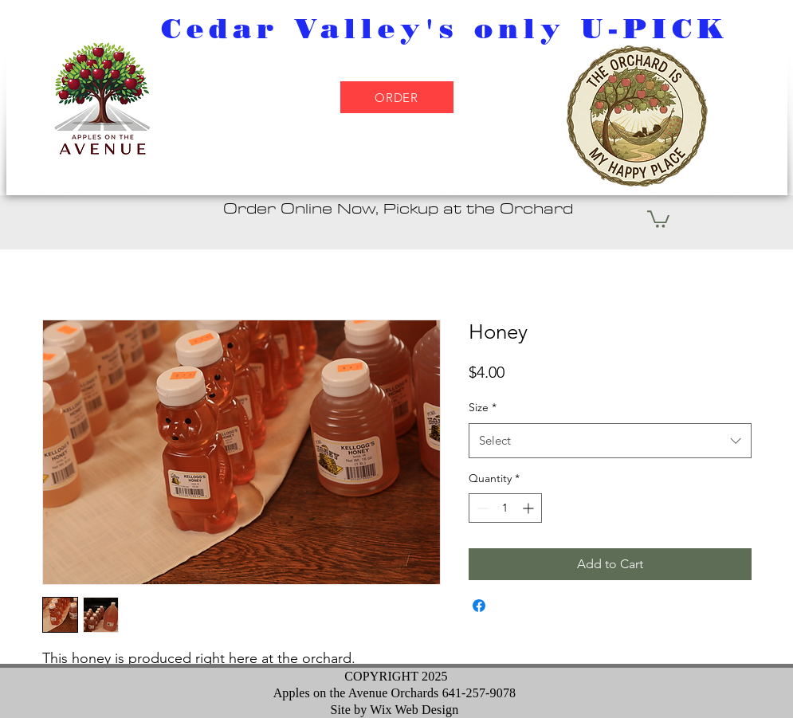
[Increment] (530, 508)
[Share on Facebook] (479, 605)
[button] (658, 218)
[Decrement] (481, 508)
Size (483, 407)
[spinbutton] (505, 508)
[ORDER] (396, 97)
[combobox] (610, 440)
